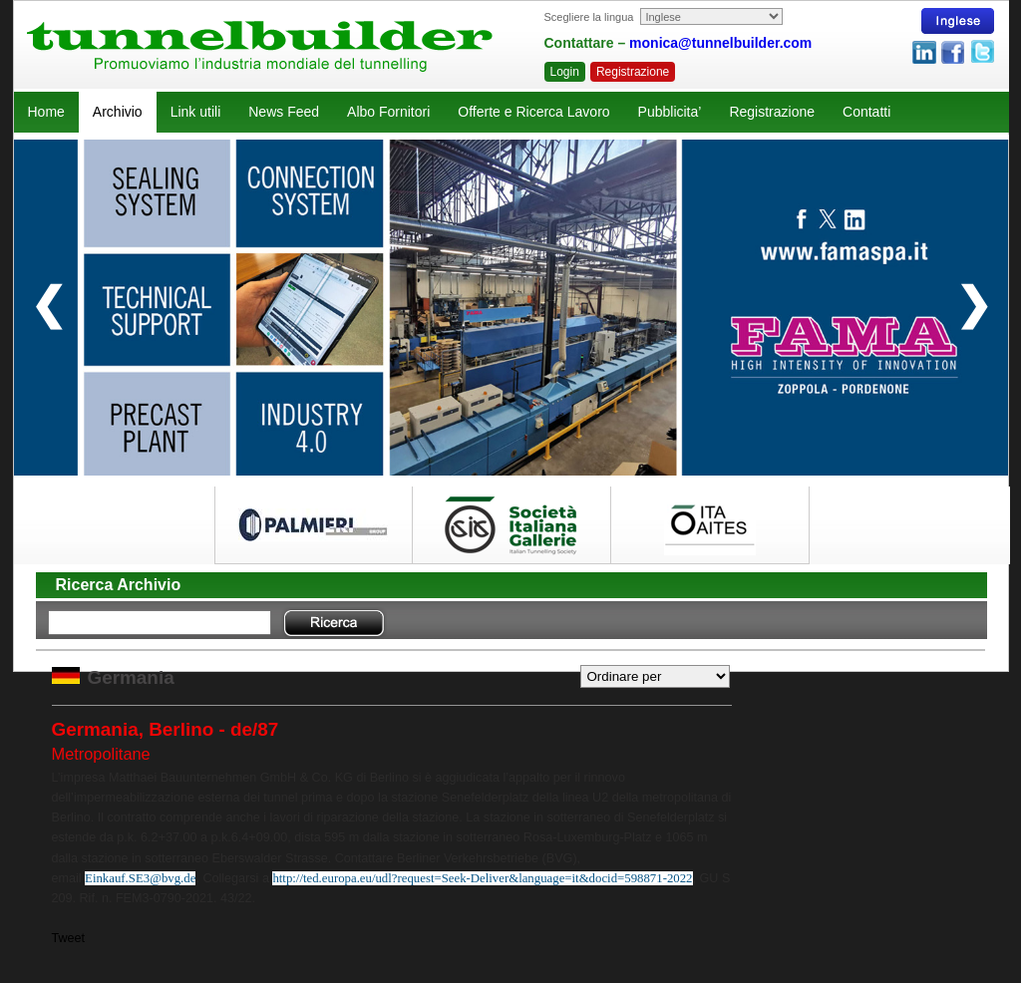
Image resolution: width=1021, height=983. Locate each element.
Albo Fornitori (388, 112)
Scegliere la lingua (589, 17)
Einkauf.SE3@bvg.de (140, 878)
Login (564, 72)
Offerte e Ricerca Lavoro (533, 112)
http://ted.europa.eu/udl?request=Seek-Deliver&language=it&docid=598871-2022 (482, 878)
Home (46, 112)
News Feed (283, 112)
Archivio (118, 112)
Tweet (69, 938)
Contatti (866, 112)
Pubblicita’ (670, 112)
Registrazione (632, 72)
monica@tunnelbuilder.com (720, 43)
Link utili (195, 112)
